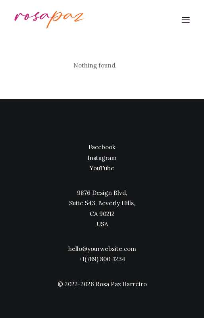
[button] (185, 19)
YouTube (102, 168)
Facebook (102, 147)
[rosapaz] (49, 20)
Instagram (102, 158)
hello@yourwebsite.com (102, 248)
